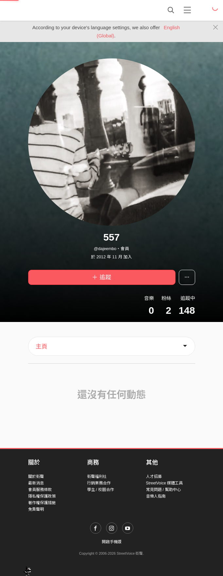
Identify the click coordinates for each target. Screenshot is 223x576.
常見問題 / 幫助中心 (163, 489)
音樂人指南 (156, 496)
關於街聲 (36, 476)
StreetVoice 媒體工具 (164, 483)
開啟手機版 (111, 542)
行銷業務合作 (99, 483)
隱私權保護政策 (42, 496)
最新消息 (36, 483)
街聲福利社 (97, 476)
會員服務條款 (40, 489)
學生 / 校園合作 (100, 489)
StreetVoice (55, 10)
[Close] (215, 28)
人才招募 (154, 476)
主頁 (41, 346)
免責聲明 (36, 509)
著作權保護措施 (42, 503)
